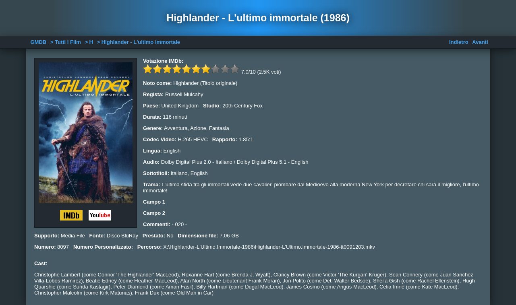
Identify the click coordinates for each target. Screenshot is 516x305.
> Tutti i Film (65, 42)
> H (89, 42)
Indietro (458, 42)
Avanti (480, 42)
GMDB (38, 42)
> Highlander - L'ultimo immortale (138, 42)
